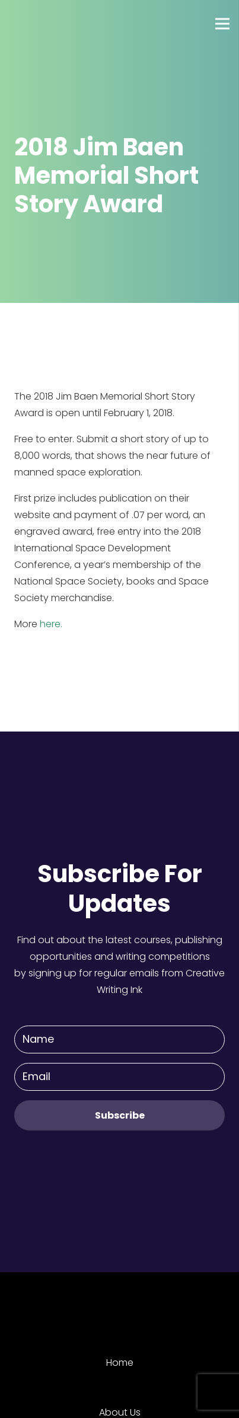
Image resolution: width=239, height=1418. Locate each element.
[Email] (119, 1077)
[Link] (52, 23)
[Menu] (222, 24)
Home (119, 1362)
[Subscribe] (119, 1115)
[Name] (119, 1039)
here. (51, 624)
